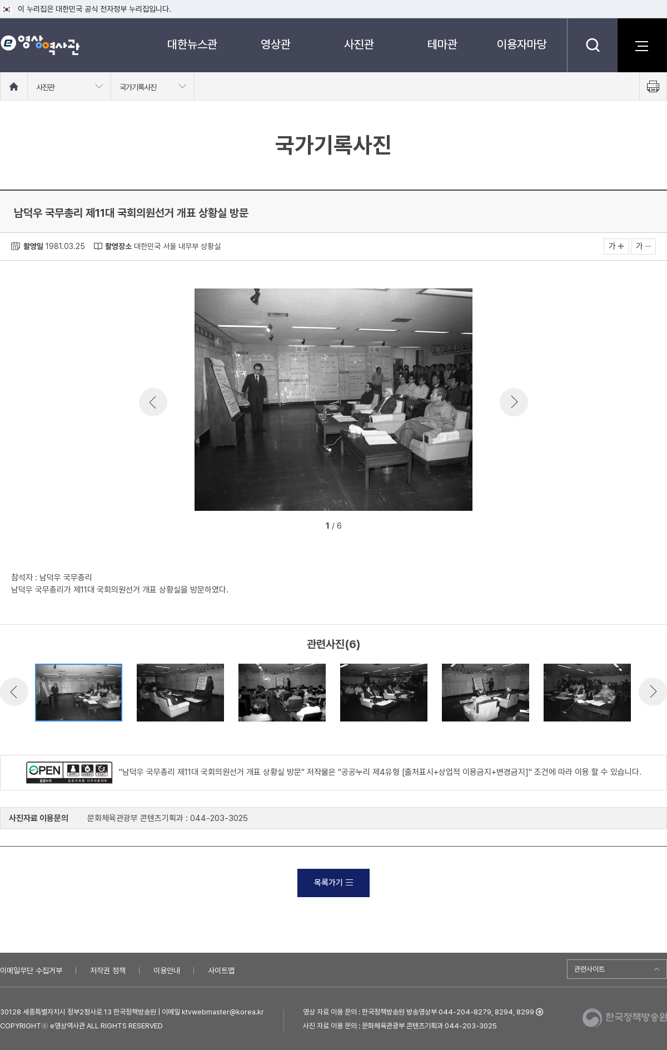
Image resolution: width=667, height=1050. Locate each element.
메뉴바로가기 (0, 0)
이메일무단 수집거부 (31, 970)
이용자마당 (522, 44)
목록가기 (333, 883)
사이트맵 (221, 970)
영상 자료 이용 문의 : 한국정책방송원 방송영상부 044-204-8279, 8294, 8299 (418, 1012)
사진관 (359, 44)
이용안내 (166, 970)
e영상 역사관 (39, 45)
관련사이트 (589, 969)
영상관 (276, 44)
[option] (333, 401)
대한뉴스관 (192, 44)
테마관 (442, 44)
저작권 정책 (108, 970)
